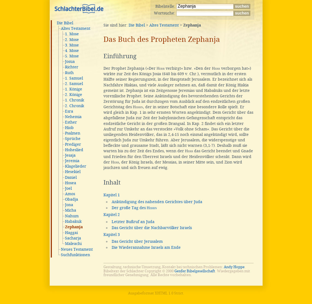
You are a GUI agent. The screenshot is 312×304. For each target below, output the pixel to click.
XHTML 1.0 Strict (169, 293)
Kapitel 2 (111, 214)
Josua (70, 61)
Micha (70, 210)
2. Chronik (74, 106)
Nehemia (73, 117)
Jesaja (70, 155)
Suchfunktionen (75, 255)
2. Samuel (74, 83)
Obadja (71, 199)
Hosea (70, 183)
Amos (70, 194)
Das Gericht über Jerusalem (137, 241)
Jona (69, 205)
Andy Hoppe (234, 267)
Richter (71, 67)
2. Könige (73, 94)
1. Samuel (74, 78)
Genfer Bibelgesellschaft (194, 271)
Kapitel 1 (111, 195)
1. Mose (72, 34)
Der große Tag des (134, 208)
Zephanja (74, 227)
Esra (69, 111)
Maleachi (73, 243)
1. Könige (73, 89)
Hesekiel (73, 171)
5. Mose (72, 56)
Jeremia (72, 161)
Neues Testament (77, 249)
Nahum (72, 216)
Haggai (71, 232)
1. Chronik (74, 100)
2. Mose (72, 39)
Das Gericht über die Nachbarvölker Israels (152, 228)
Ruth (69, 73)
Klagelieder (75, 166)
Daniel (71, 177)
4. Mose (72, 50)
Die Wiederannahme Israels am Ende (146, 247)
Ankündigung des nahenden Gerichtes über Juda (157, 202)
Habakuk (73, 221)
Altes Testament (75, 28)
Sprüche (73, 138)
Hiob (69, 127)
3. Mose (72, 45)
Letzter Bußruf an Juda (133, 222)
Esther (71, 122)
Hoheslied (74, 150)
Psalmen (72, 133)
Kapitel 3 (111, 234)
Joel (68, 188)
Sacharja (73, 238)
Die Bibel (65, 23)
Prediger (73, 144)
